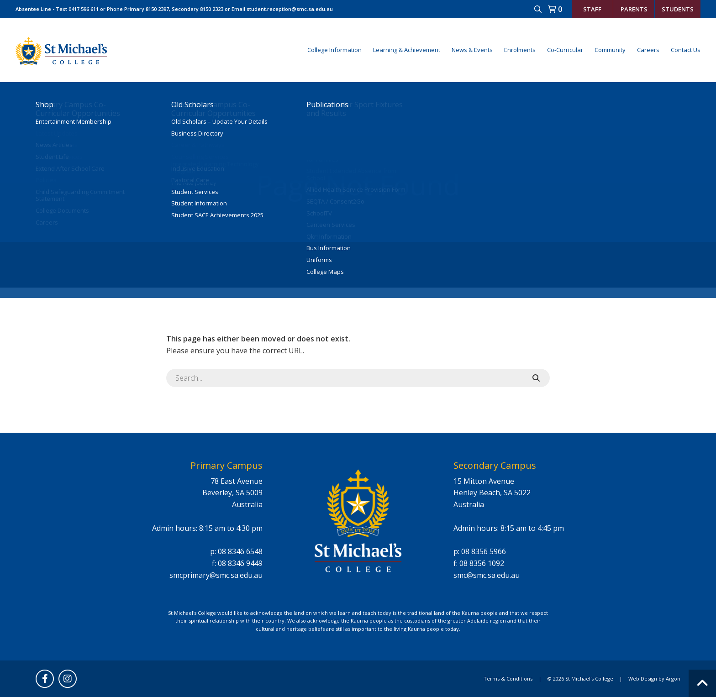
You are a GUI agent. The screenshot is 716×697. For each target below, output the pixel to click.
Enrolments (520, 50)
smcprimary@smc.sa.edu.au (216, 575)
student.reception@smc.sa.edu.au (290, 8)
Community (610, 50)
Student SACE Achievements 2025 (217, 215)
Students (678, 9)
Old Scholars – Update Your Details (219, 122)
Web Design (642, 678)
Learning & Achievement (406, 50)
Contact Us (685, 50)
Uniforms (319, 260)
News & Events (472, 50)
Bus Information (328, 248)
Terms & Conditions (508, 678)
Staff (592, 9)
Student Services (194, 192)
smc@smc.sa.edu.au (486, 575)
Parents (634, 9)
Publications (327, 104)
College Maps (325, 272)
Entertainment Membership (73, 122)
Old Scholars (192, 104)
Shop (44, 104)
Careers (648, 50)
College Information (334, 50)
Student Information (199, 203)
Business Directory (197, 133)
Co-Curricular (565, 50)
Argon (673, 678)
